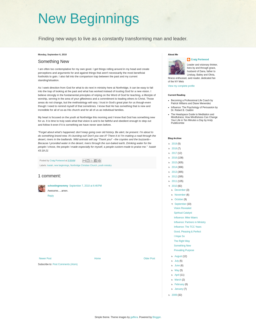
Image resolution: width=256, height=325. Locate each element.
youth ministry (105, 165)
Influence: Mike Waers (186, 217)
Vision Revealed (182, 208)
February (180, 284)
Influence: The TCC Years (187, 226)
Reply (51, 195)
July (177, 260)
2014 (175, 167)
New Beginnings (88, 18)
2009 (175, 295)
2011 (175, 181)
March (178, 279)
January (179, 289)
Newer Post (45, 258)
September (181, 204)
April (177, 275)
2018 (175, 148)
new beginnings (61, 165)
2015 (175, 162)
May (177, 270)
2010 (175, 186)
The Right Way (182, 241)
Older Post (149, 258)
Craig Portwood (200, 59)
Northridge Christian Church (83, 165)
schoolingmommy (58, 185)
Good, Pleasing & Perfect (187, 231)
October (179, 199)
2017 (175, 153)
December (180, 190)
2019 (175, 143)
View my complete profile (181, 86)
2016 (175, 157)
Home (97, 258)
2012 (175, 176)
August (179, 256)
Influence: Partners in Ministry (190, 222)
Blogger (157, 317)
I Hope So (179, 236)
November (180, 194)
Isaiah (50, 165)
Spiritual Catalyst (183, 212)
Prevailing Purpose (184, 250)
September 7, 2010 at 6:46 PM (85, 185)
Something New (182, 245)
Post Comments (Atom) (65, 264)
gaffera (134, 317)
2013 (175, 172)
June (177, 265)
